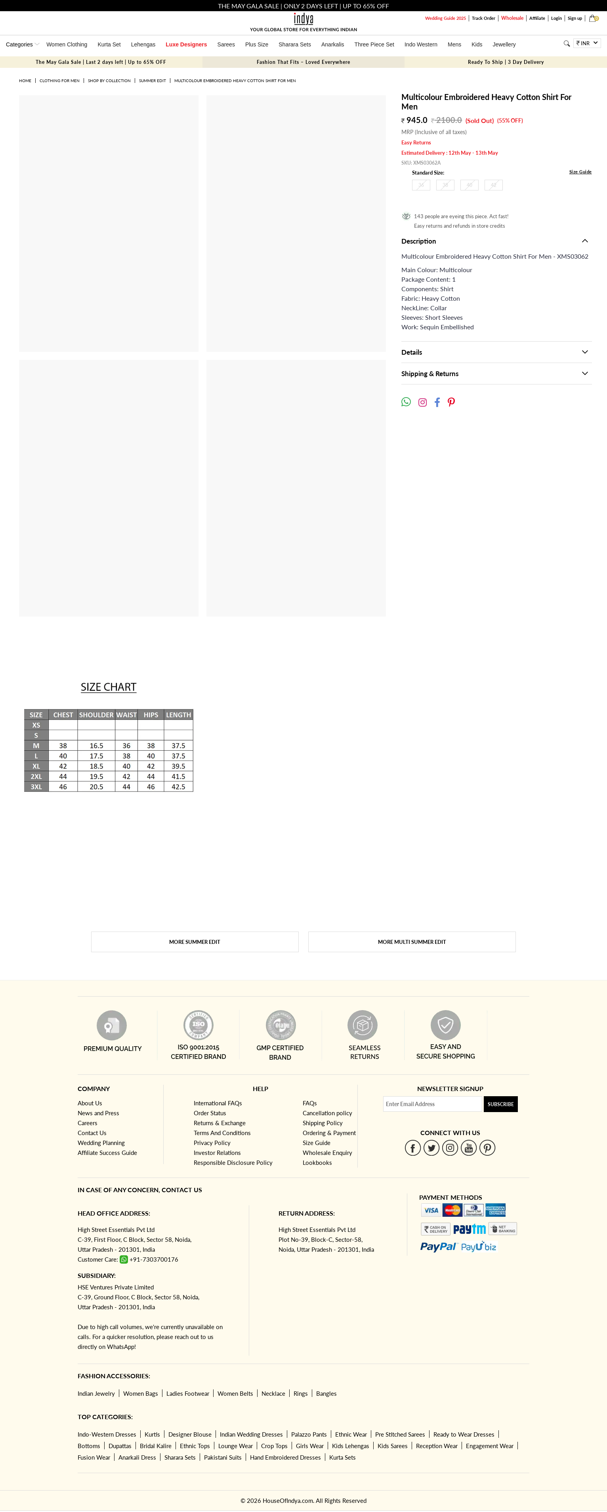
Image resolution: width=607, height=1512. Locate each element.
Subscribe (501, 1104)
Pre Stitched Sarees (400, 1434)
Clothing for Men (60, 80)
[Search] (566, 43)
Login (556, 18)
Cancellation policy (327, 1112)
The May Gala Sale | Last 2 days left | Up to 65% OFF (101, 62)
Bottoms (89, 1445)
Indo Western (421, 44)
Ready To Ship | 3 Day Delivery (506, 62)
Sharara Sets (295, 44)
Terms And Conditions (222, 1132)
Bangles (326, 1393)
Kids (476, 44)
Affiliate (537, 18)
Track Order (483, 18)
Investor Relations (217, 1152)
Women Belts (235, 1393)
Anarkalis (332, 44)
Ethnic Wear (351, 1434)
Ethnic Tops (195, 1445)
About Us (90, 1103)
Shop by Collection (109, 80)
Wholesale (512, 18)
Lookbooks (317, 1162)
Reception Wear (437, 1445)
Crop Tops (274, 1445)
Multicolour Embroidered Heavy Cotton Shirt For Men (235, 80)
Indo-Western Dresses (107, 1434)
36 (421, 185)
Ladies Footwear (187, 1393)
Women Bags (140, 1393)
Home (25, 80)
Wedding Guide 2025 (445, 18)
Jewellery (503, 44)
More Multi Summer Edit (412, 942)
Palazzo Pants (309, 1434)
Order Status (210, 1112)
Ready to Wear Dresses (463, 1434)
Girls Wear (310, 1445)
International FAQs (218, 1103)
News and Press (98, 1112)
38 (445, 185)
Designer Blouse (190, 1434)
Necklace (273, 1393)
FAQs (310, 1103)
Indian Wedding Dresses (251, 1434)
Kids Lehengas (350, 1445)
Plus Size (256, 44)
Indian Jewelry (96, 1393)
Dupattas (120, 1445)
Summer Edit (152, 80)
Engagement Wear (489, 1445)
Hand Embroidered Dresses (285, 1457)
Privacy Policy (212, 1142)
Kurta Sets (342, 1457)
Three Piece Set (374, 44)
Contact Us (92, 1132)
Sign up (575, 18)
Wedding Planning (101, 1142)
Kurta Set (108, 44)
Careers (87, 1122)
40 (469, 185)
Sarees (226, 44)
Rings (301, 1393)
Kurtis (152, 1434)
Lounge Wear (235, 1445)
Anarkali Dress (137, 1457)
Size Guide (580, 171)
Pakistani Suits (223, 1457)
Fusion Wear (94, 1457)
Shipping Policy (323, 1122)
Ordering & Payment (329, 1132)
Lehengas (143, 44)
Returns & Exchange (220, 1122)
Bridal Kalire (156, 1445)
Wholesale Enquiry (327, 1152)
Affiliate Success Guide (107, 1152)
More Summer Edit (194, 942)
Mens (454, 44)
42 (493, 185)
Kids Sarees (393, 1445)
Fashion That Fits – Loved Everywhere (303, 62)
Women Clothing (66, 44)
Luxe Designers (186, 44)
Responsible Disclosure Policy (233, 1162)
